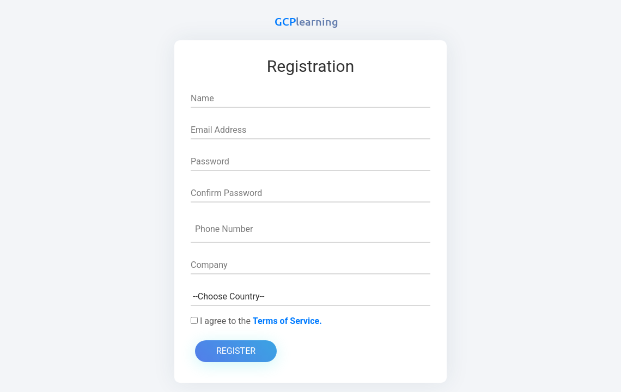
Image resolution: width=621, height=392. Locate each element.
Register (235, 351)
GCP (306, 21)
